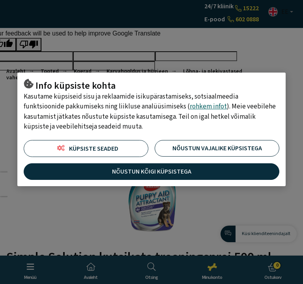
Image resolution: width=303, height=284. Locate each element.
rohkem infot (208, 106)
